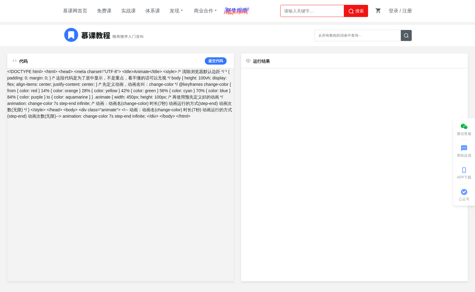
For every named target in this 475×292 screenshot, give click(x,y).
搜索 (356, 11)
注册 (407, 10)
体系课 (152, 10)
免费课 (104, 10)
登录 (393, 10)
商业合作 (206, 10)
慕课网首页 (75, 10)
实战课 (128, 10)
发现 (177, 10)
